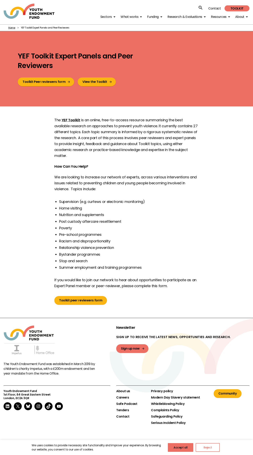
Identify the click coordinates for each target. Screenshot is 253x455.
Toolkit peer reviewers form (80, 300)
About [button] (239, 16)
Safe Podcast (126, 404)
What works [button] (129, 16)
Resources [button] (219, 16)
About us (123, 391)
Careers (122, 398)
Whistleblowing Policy (168, 404)
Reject (208, 447)
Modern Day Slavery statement (175, 398)
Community (227, 393)
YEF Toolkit (71, 120)
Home (11, 27)
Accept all (181, 447)
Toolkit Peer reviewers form (44, 81)
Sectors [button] (106, 16)
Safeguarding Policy (166, 417)
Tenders (122, 410)
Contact (214, 8)
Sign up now (130, 348)
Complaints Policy (165, 410)
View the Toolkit (94, 81)
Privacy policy (162, 391)
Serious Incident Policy (168, 423)
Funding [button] (153, 16)
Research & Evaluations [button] (184, 16)
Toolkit (237, 8)
